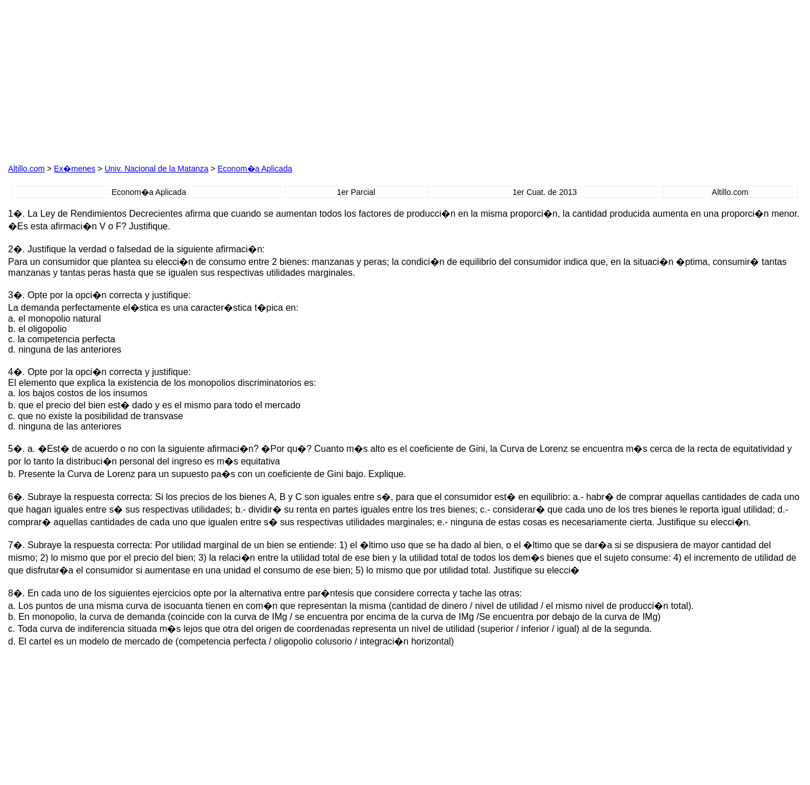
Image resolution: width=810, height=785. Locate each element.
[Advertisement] (279, 79)
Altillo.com (26, 168)
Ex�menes (74, 168)
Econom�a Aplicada (254, 168)
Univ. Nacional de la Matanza (156, 168)
